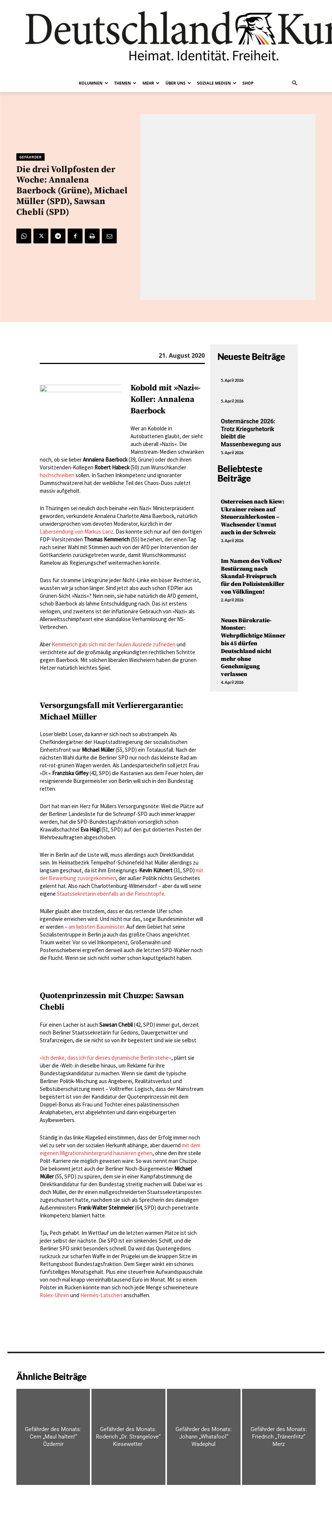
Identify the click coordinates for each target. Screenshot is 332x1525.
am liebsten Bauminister (96, 926)
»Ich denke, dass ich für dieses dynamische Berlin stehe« (105, 1057)
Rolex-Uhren (54, 1295)
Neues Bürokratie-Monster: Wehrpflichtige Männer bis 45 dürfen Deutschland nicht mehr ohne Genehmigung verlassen (253, 647)
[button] (295, 83)
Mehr (150, 83)
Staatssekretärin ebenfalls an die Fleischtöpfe (110, 893)
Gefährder (30, 157)
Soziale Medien (216, 83)
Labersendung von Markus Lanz (76, 531)
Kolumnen (93, 83)
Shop (248, 83)
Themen (125, 83)
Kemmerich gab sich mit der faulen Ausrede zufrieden (113, 644)
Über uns (178, 83)
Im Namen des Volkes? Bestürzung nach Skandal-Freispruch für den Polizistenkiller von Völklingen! (252, 576)
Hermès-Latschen (101, 1295)
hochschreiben (57, 475)
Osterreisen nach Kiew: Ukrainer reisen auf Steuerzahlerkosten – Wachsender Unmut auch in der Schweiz (252, 517)
